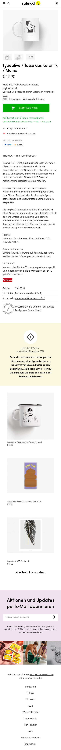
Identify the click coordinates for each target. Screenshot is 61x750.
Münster (35, 348)
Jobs (30, 731)
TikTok (30, 693)
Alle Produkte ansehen (30, 572)
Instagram (30, 687)
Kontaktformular (33, 678)
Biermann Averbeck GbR (28, 293)
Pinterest (30, 699)
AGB (30, 706)
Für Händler (30, 725)
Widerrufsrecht (31, 712)
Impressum (30, 744)
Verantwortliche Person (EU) (30, 298)
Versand (12, 88)
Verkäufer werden (30, 737)
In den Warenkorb (28, 108)
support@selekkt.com (41, 674)
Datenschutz (30, 718)
